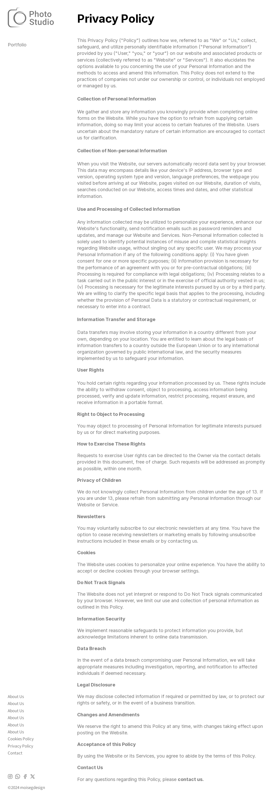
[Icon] (10, 776)
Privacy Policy (20, 746)
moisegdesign (32, 788)
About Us (16, 697)
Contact (15, 753)
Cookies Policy (21, 739)
